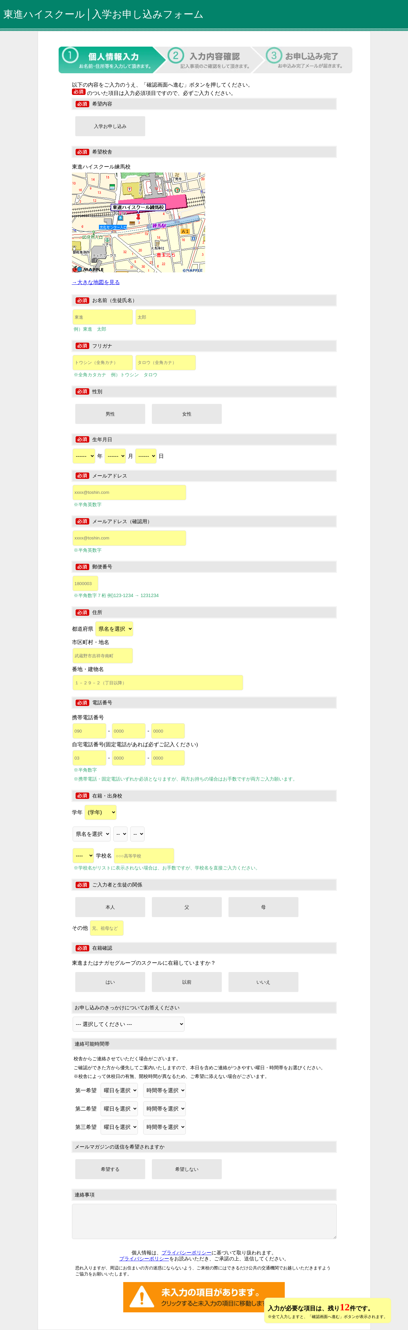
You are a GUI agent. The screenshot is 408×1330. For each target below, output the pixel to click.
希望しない (187, 1169)
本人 (110, 907)
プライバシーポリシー (186, 1252)
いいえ (263, 982)
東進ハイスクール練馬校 (101, 166)
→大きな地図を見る (96, 282)
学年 (94, 812)
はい (110, 982)
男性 (110, 414)
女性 (187, 414)
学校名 (135, 855)
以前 (187, 982)
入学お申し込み (110, 126)
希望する (110, 1169)
